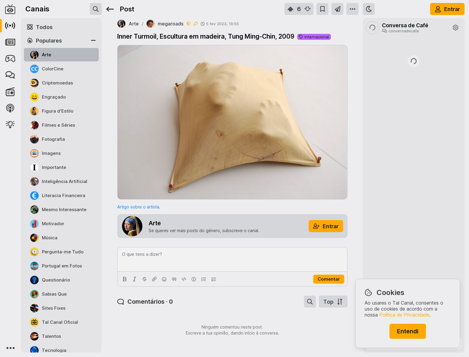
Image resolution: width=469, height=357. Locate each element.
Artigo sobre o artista (138, 206)
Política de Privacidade (404, 315)
